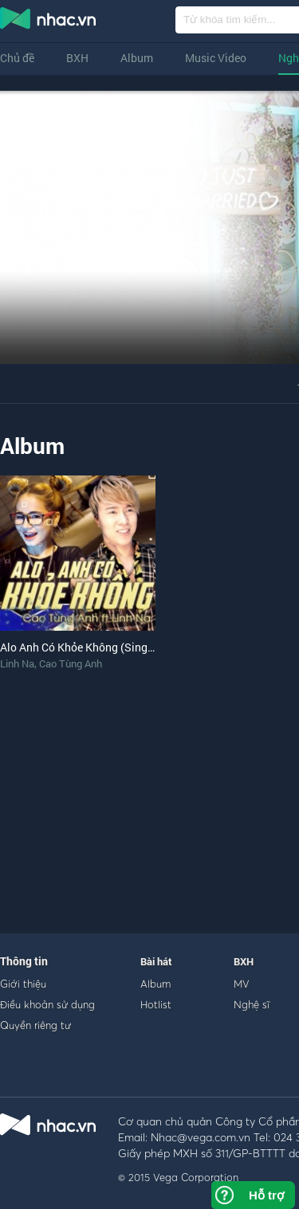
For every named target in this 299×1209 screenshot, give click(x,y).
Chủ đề (17, 57)
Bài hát (156, 961)
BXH (77, 57)
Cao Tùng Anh (70, 663)
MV (242, 983)
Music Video (215, 57)
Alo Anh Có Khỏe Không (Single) (80, 647)
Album (136, 57)
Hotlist (155, 1004)
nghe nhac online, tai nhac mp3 (48, 21)
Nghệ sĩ (251, 1004)
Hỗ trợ (266, 1195)
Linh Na (17, 663)
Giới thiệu (23, 983)
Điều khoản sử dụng (47, 1004)
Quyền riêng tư (35, 1025)
